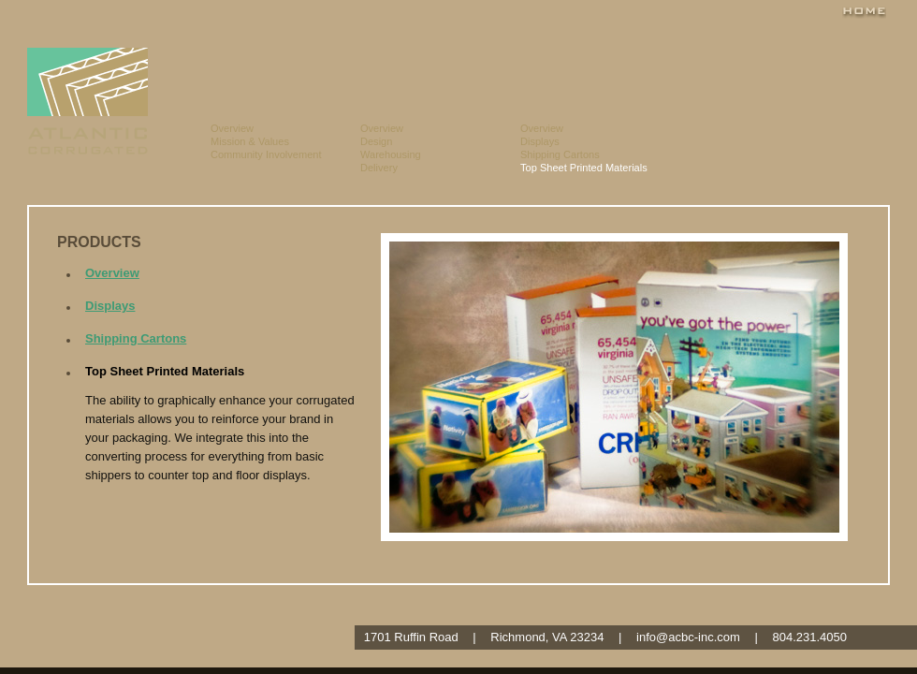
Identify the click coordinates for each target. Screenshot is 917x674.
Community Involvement (266, 154)
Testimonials (731, 69)
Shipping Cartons (560, 154)
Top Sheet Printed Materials (584, 167)
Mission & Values (250, 141)
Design (376, 141)
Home (864, 11)
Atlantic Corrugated (87, 101)
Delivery (379, 167)
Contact (853, 69)
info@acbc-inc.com (688, 637)
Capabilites (440, 69)
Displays (540, 141)
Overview (232, 128)
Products (587, 69)
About (285, 69)
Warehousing (390, 154)
